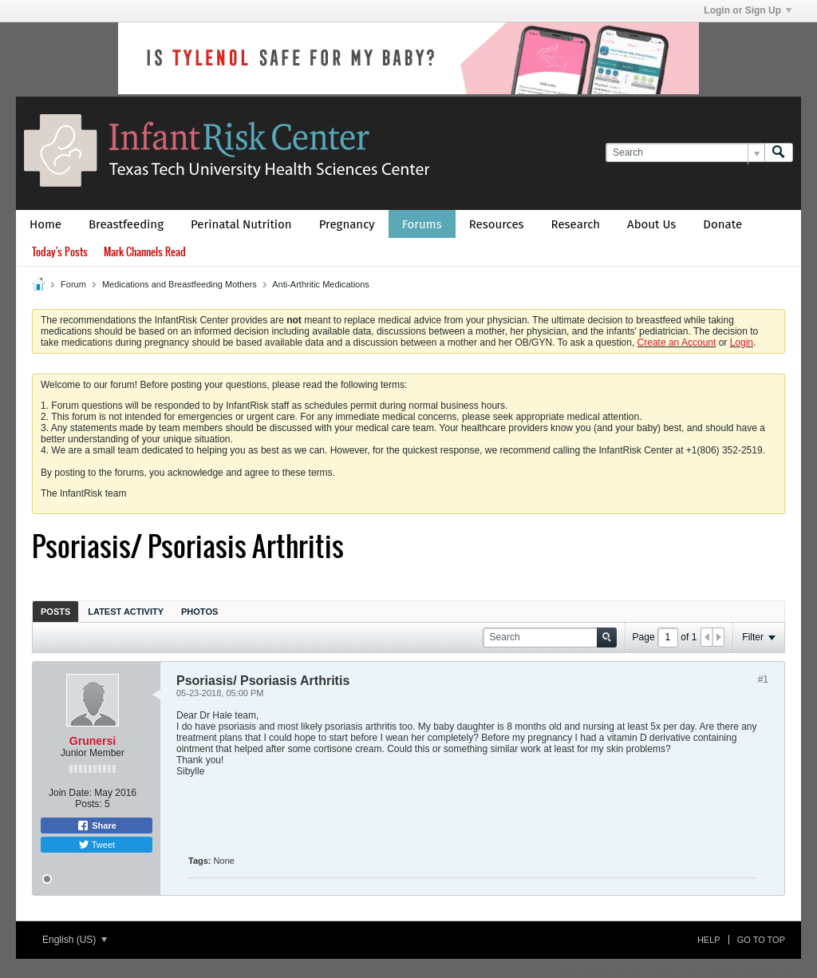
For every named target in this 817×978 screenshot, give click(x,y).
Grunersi (92, 740)
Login (741, 342)
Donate (722, 224)
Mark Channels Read (145, 251)
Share (96, 825)
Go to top (761, 939)
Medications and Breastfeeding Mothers (179, 284)
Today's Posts (60, 251)
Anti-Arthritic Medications (320, 284)
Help (708, 939)
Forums (422, 224)
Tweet (96, 844)
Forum (73, 284)
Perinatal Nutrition (241, 224)
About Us (651, 224)
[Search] (685, 153)
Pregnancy (347, 224)
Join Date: (70, 792)
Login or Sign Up (747, 10)
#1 (763, 679)
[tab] (55, 611)
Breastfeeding (126, 224)
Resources (496, 224)
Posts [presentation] (55, 611)
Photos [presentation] (199, 611)
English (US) (74, 939)
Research (576, 224)
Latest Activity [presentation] (126, 611)
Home (45, 224)
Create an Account (676, 342)
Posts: (88, 804)
